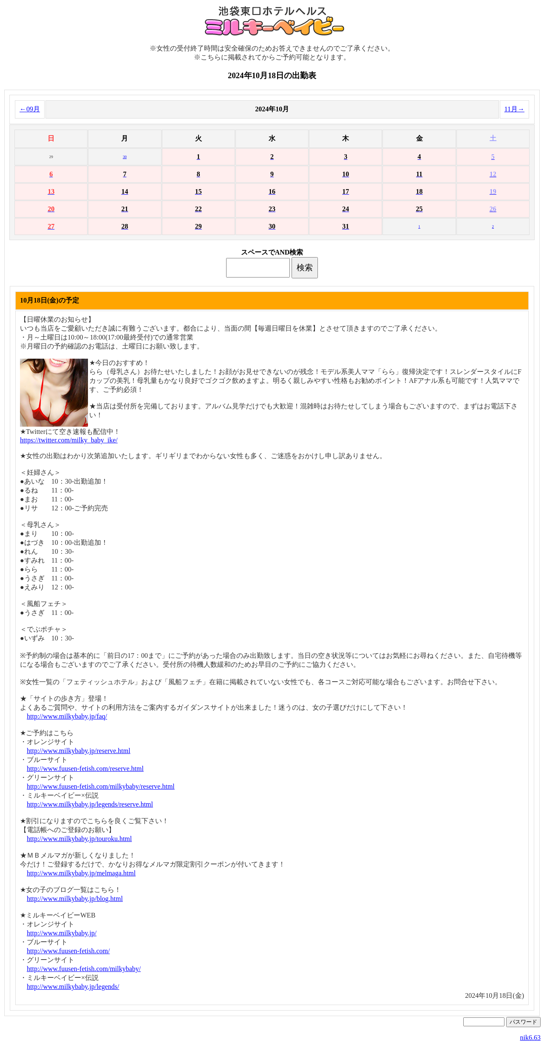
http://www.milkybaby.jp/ (61, 933)
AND (282, 252)
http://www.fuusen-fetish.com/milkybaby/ (84, 968)
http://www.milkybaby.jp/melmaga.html (81, 873)
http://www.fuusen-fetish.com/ (68, 950)
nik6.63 (530, 1037)
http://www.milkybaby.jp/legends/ (73, 986)
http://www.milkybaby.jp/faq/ (67, 716)
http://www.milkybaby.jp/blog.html (75, 898)
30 (125, 157)
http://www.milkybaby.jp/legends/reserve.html (90, 804)
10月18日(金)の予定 (49, 300)
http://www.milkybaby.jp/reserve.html (78, 750)
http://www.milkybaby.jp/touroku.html (79, 838)
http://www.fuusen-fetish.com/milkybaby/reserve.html (101, 786)
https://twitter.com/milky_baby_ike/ (69, 440)
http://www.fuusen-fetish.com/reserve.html (85, 768)
